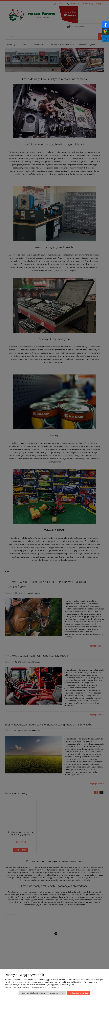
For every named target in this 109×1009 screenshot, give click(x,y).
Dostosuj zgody (57, 993)
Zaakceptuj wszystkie (78, 993)
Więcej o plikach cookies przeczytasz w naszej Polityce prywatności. (33, 987)
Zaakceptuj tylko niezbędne (33, 993)
